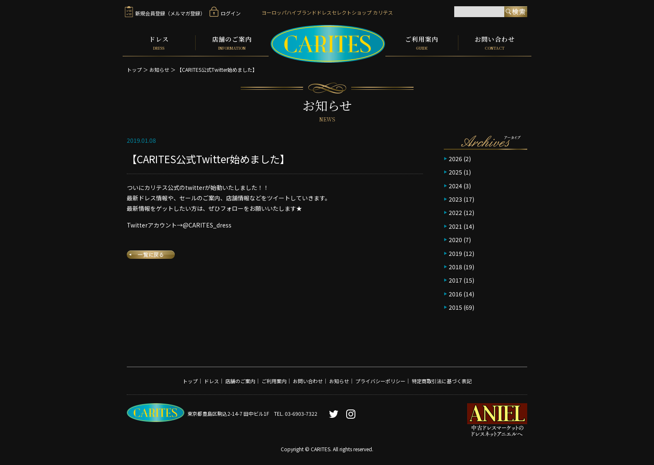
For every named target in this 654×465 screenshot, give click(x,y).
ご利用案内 (421, 42)
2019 (455, 252)
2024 (455, 185)
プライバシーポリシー (380, 380)
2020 (455, 239)
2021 (455, 226)
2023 (455, 199)
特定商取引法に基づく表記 (442, 380)
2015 (455, 307)
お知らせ (159, 69)
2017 (455, 279)
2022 (455, 212)
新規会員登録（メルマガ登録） (165, 13)
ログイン (225, 13)
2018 (455, 266)
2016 (455, 293)
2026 (455, 158)
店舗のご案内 (232, 42)
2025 (455, 171)
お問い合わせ (494, 42)
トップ (134, 69)
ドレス (159, 42)
